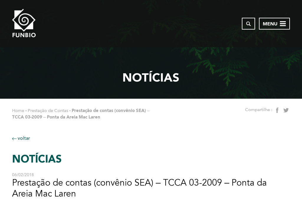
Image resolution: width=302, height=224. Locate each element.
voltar (21, 138)
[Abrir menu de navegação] (274, 24)
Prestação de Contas (48, 110)
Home (18, 110)
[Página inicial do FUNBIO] (24, 23)
